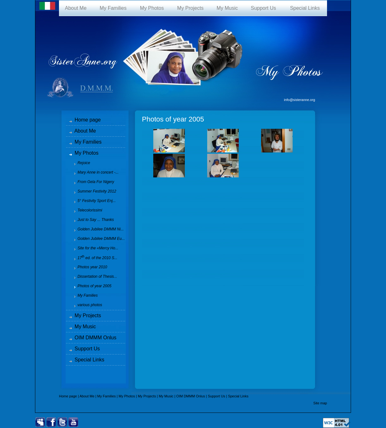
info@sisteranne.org (299, 100)
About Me (75, 8)
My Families (113, 8)
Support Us (263, 8)
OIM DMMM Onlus (92, 337)
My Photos (152, 8)
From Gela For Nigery (91, 182)
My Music (227, 8)
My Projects (190, 8)
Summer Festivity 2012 (92, 191)
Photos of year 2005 (90, 286)
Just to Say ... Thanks (91, 219)
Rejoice (79, 163)
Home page (85, 119)
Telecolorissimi (85, 210)
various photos (85, 305)
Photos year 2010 (88, 267)
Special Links (305, 8)
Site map (320, 403)
